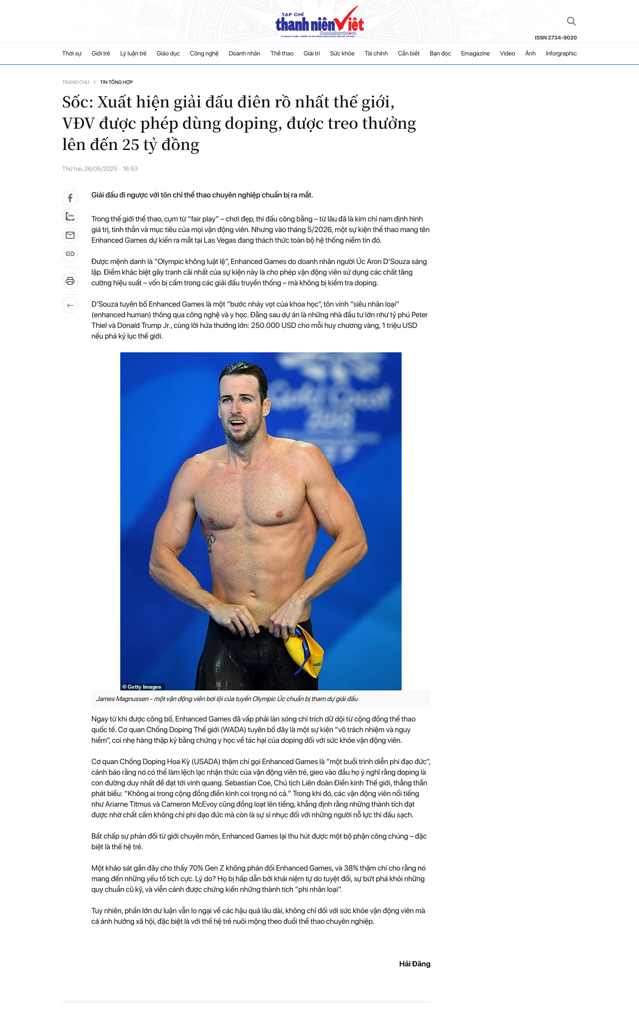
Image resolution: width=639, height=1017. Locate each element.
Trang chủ (75, 82)
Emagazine (475, 53)
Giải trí (312, 53)
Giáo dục (168, 53)
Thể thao (282, 53)
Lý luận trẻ (133, 53)
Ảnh (530, 53)
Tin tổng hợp (116, 82)
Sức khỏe (342, 53)
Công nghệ (204, 53)
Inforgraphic (561, 53)
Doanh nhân (244, 53)
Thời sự (72, 53)
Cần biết (409, 53)
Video (507, 53)
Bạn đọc (440, 53)
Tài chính (376, 53)
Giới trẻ (101, 53)
